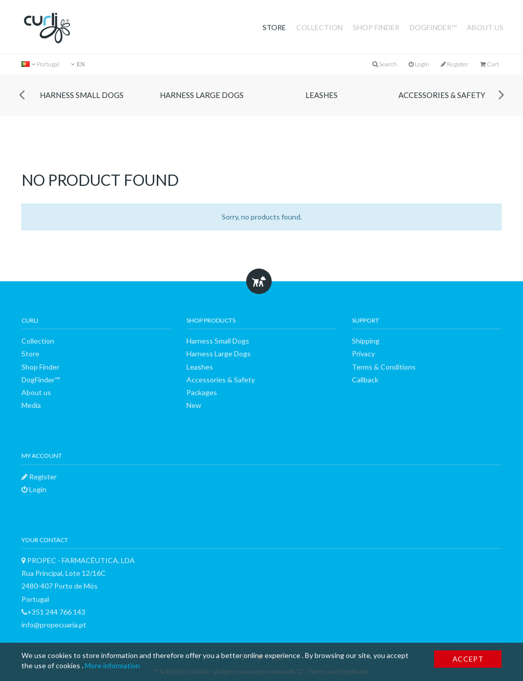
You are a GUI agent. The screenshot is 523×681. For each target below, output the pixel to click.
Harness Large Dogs (202, 95)
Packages (201, 392)
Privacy (363, 353)
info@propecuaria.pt (53, 624)
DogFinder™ (433, 27)
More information (112, 665)
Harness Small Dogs (82, 95)
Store (274, 27)
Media (31, 405)
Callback (365, 379)
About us (485, 27)
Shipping (365, 340)
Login (419, 64)
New (193, 405)
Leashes (321, 95)
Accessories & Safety (441, 95)
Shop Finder (376, 27)
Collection (319, 27)
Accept (468, 658)
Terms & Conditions (384, 366)
